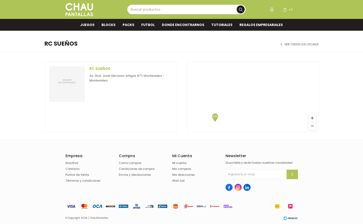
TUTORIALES (221, 24)
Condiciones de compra (137, 169)
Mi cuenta (179, 163)
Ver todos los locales (301, 44)
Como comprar (130, 163)
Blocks (108, 24)
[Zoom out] (312, 126)
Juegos (87, 24)
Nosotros (72, 163)
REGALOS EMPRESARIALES (261, 24)
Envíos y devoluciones (135, 175)
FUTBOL (148, 24)
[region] (253, 97)
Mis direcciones (183, 175)
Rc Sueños (99, 68)
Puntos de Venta (77, 175)
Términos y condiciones (83, 181)
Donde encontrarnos (183, 24)
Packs (128, 24)
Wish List (178, 181)
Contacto (73, 169)
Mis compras (181, 169)
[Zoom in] (312, 118)
